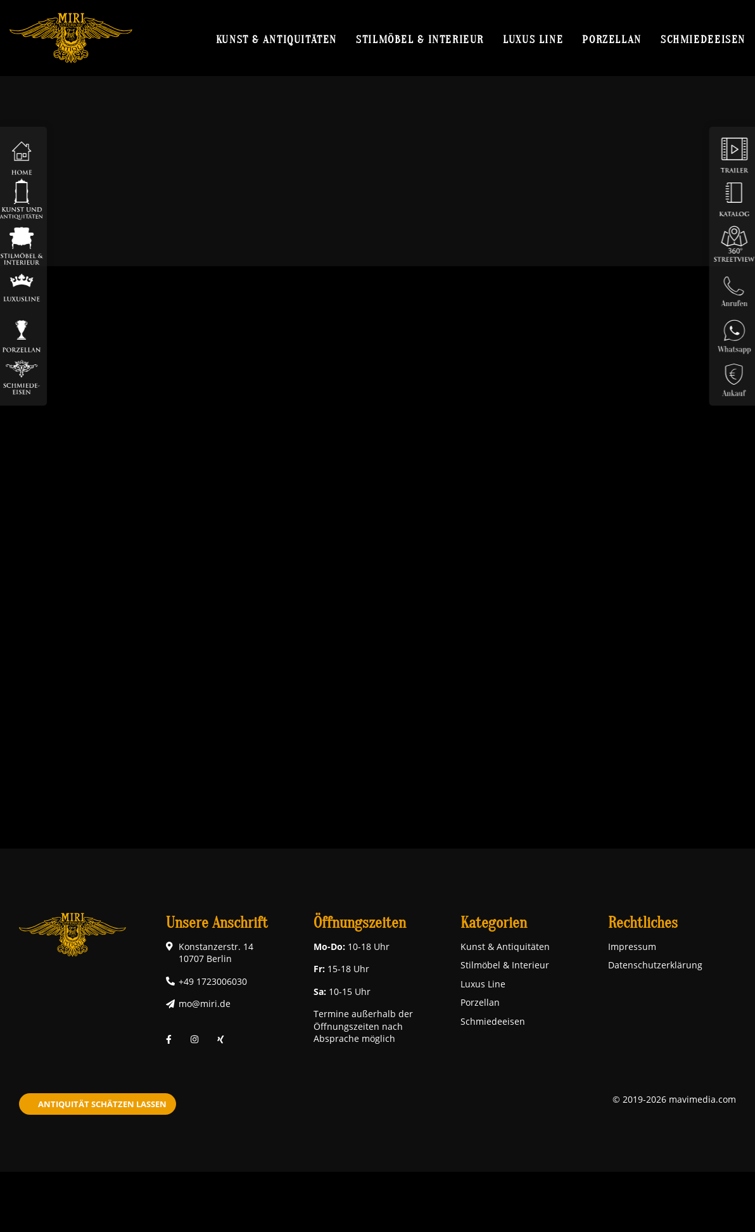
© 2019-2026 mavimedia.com (674, 1099)
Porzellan (612, 39)
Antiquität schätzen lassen (102, 1104)
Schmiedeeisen (703, 39)
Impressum (632, 946)
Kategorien (493, 923)
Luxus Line (533, 39)
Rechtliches (643, 923)
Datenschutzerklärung (655, 965)
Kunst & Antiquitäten (276, 39)
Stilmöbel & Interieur (420, 39)
